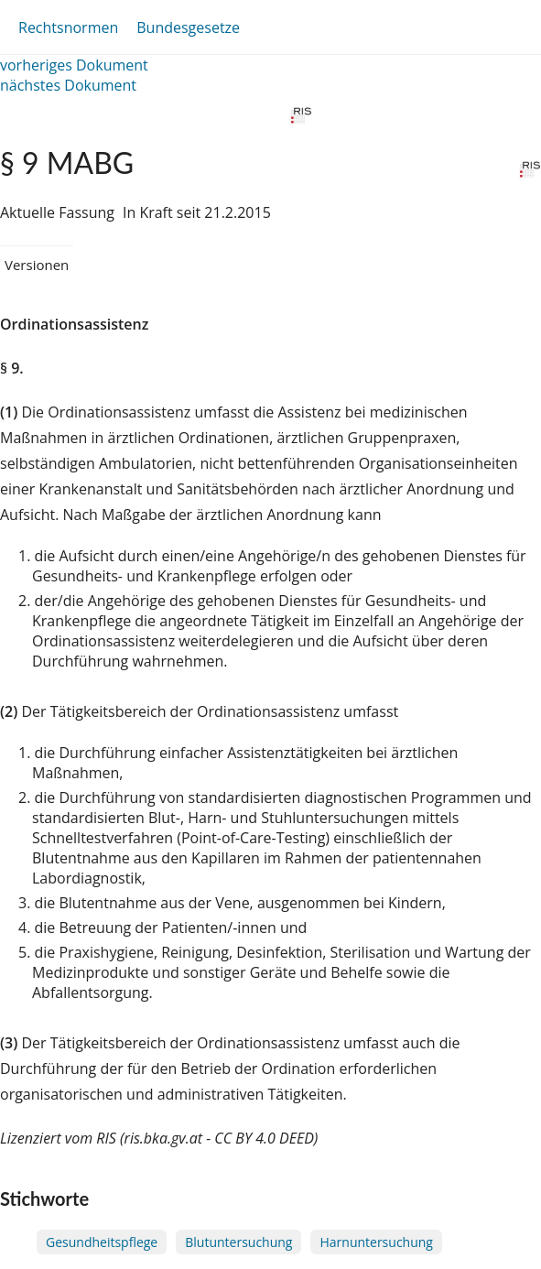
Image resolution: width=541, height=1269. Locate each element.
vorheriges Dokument (74, 65)
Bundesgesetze (188, 27)
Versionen (37, 264)
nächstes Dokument (68, 85)
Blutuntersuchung (238, 1242)
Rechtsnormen (68, 27)
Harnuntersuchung (375, 1242)
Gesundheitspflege (101, 1242)
